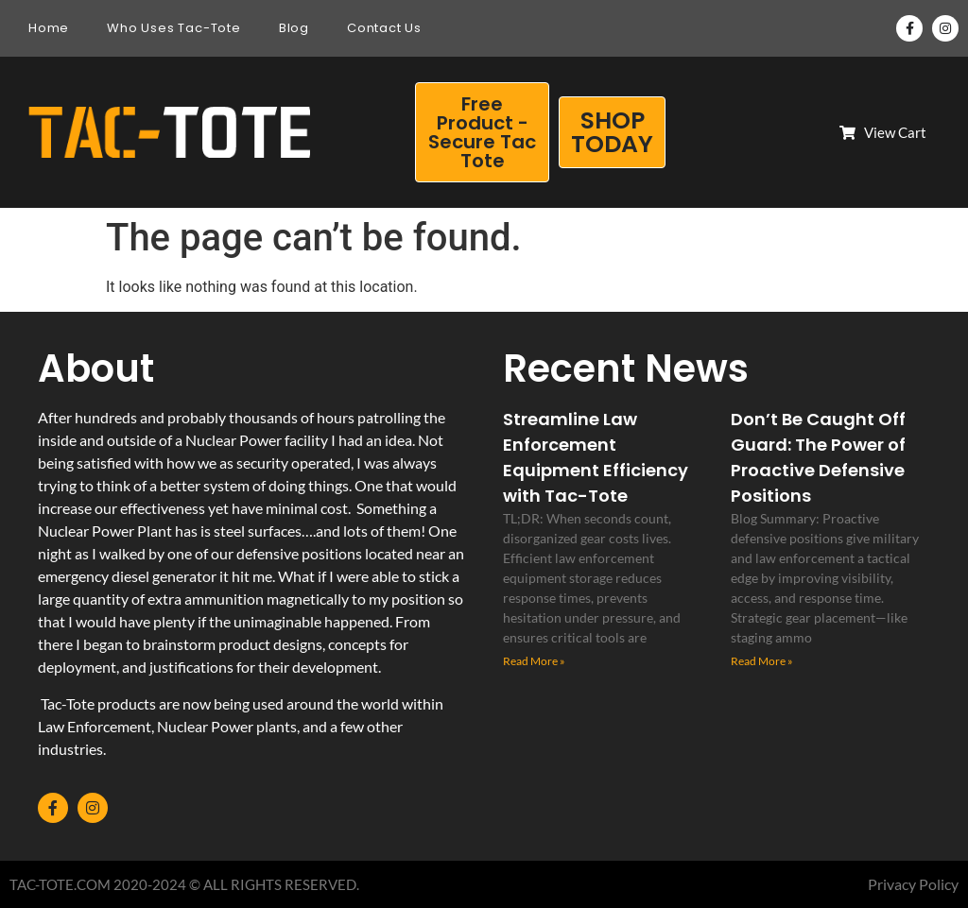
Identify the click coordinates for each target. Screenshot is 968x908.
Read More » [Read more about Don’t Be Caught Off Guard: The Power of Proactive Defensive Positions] (762, 661)
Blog (294, 28)
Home (48, 28)
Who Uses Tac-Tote (174, 28)
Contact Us (384, 28)
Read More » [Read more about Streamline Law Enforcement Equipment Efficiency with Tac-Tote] (534, 661)
